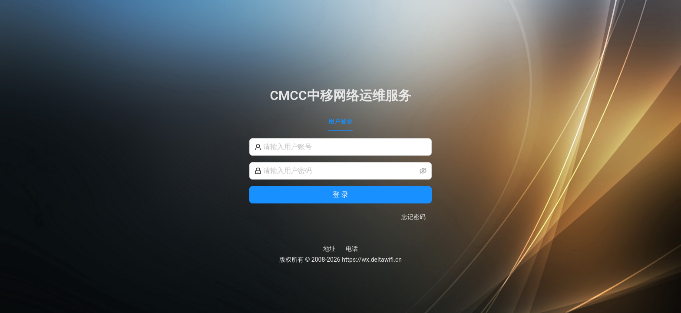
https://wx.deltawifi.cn (372, 259)
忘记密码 (413, 216)
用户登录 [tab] (340, 121)
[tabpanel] (340, 180)
